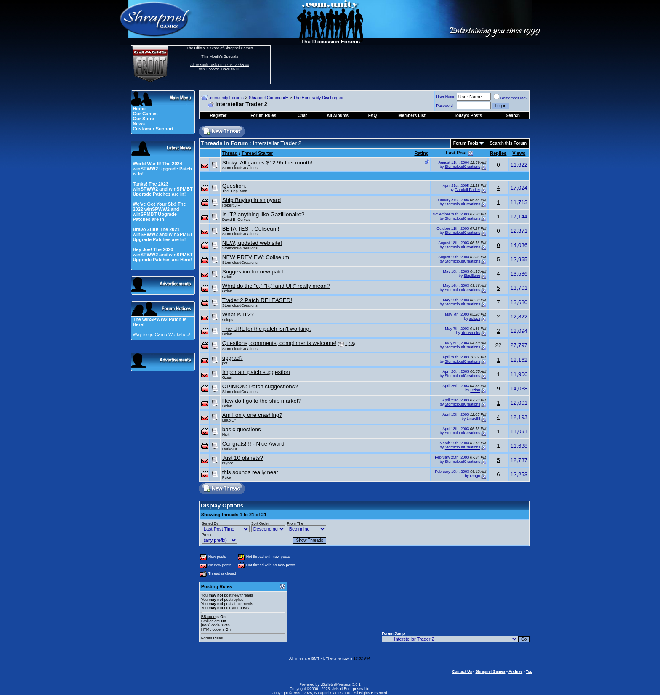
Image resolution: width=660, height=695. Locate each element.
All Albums (338, 115)
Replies (498, 153)
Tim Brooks (470, 333)
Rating (421, 153)
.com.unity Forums (226, 97)
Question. (234, 186)
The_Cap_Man (235, 191)
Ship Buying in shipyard (251, 200)
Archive (515, 671)
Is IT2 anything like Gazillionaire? (263, 214)
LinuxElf (229, 420)
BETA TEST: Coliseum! (250, 228)
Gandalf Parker (467, 190)
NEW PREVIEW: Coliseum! (256, 257)
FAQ (372, 115)
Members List (411, 115)
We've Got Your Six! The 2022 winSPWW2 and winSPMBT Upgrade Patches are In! (159, 212)
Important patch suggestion (256, 372)
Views (518, 153)
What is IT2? (238, 314)
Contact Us (462, 671)
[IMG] (205, 625)
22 (498, 345)
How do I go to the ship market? (261, 401)
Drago (475, 476)
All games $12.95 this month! (276, 162)
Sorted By (210, 523)
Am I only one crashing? (252, 415)
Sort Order (260, 523)
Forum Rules (212, 638)
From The (295, 523)
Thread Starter (257, 153)
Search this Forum (508, 143)
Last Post (456, 152)
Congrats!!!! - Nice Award (253, 443)
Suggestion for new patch (253, 271)
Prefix (206, 535)
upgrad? (232, 358)
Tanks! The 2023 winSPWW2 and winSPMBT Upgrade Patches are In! (162, 188)
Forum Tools (466, 143)
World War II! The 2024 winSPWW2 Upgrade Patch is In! (162, 168)
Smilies (207, 621)
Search (513, 115)
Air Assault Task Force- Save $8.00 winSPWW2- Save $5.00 (219, 67)
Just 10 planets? (242, 458)
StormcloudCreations (240, 168)
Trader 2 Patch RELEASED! (257, 300)
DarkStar (229, 449)
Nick (226, 434)
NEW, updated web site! (252, 243)
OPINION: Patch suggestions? (260, 386)
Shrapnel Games (490, 671)
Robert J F (231, 205)
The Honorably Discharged (318, 97)
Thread (230, 153)
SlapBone (472, 275)
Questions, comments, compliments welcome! (279, 343)
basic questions (241, 429)
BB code (208, 617)
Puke (226, 477)
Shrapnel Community (268, 97)
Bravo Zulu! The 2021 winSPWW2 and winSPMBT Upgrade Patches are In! (162, 234)
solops (227, 320)
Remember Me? (511, 98)
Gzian (227, 277)
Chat (302, 115)
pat (225, 363)
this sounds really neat (250, 472)
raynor (227, 463)
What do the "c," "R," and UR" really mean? (276, 286)
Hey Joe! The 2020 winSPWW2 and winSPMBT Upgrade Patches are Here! (162, 254)
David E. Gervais (236, 220)
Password (444, 105)
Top (529, 671)
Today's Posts (468, 115)
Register (218, 115)
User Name (445, 97)
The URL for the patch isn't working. (266, 329)
